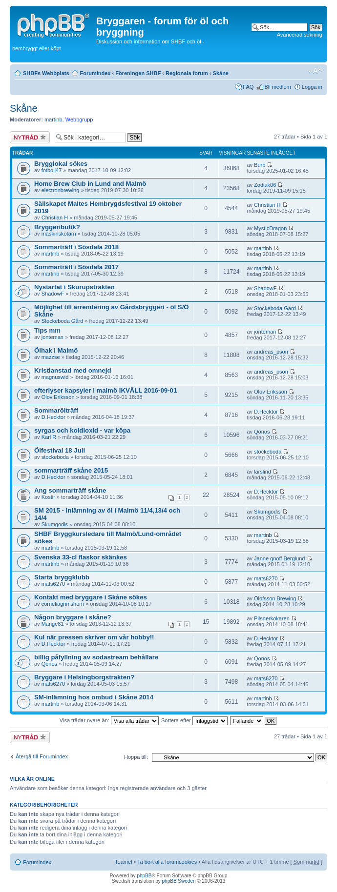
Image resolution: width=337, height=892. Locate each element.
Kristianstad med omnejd (72, 370)
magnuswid (55, 377)
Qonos (262, 432)
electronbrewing (61, 190)
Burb (259, 165)
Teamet (123, 862)
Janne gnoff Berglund (279, 558)
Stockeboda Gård (63, 321)
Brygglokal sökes (60, 163)
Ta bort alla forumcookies (167, 862)
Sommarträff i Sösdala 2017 (76, 267)
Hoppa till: (136, 757)
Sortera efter (194, 720)
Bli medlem (277, 87)
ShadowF (53, 294)
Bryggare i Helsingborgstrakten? (84, 677)
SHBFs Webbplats (46, 73)
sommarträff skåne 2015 (71, 470)
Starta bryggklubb (61, 577)
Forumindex (95, 73)
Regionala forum (187, 73)
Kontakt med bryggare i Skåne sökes (90, 597)
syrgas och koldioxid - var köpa (82, 430)
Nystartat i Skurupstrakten (74, 287)
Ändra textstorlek (315, 71)
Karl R (49, 437)
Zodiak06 (265, 185)
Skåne (221, 73)
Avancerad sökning (299, 35)
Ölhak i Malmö (56, 350)
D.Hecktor (53, 417)
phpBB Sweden (179, 881)
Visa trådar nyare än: (109, 720)
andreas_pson (271, 352)
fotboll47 (52, 170)
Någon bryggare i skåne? (72, 617)
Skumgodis (55, 524)
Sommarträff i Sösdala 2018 (76, 247)
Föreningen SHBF (138, 73)
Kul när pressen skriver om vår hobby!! (94, 637)
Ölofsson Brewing (275, 598)
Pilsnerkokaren (272, 618)
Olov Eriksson (58, 397)
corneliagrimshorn (63, 604)
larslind (262, 472)
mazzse (51, 357)
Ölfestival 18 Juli (59, 450)
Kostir (48, 497)
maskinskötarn (59, 234)
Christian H (55, 217)
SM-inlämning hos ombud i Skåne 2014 (93, 697)
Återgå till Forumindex (42, 756)
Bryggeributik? (57, 227)
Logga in (312, 87)
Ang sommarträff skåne (70, 490)
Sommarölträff (56, 410)
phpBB (144, 875)
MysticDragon (270, 228)
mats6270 (53, 584)
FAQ (248, 87)
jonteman (52, 337)
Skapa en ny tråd (30, 137)
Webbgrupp (79, 119)
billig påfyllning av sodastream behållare (96, 657)
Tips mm (47, 330)
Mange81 (53, 624)
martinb (53, 119)
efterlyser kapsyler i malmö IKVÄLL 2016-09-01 (105, 390)
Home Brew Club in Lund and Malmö (90, 183)
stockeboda (55, 457)
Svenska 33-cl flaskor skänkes (80, 557)
